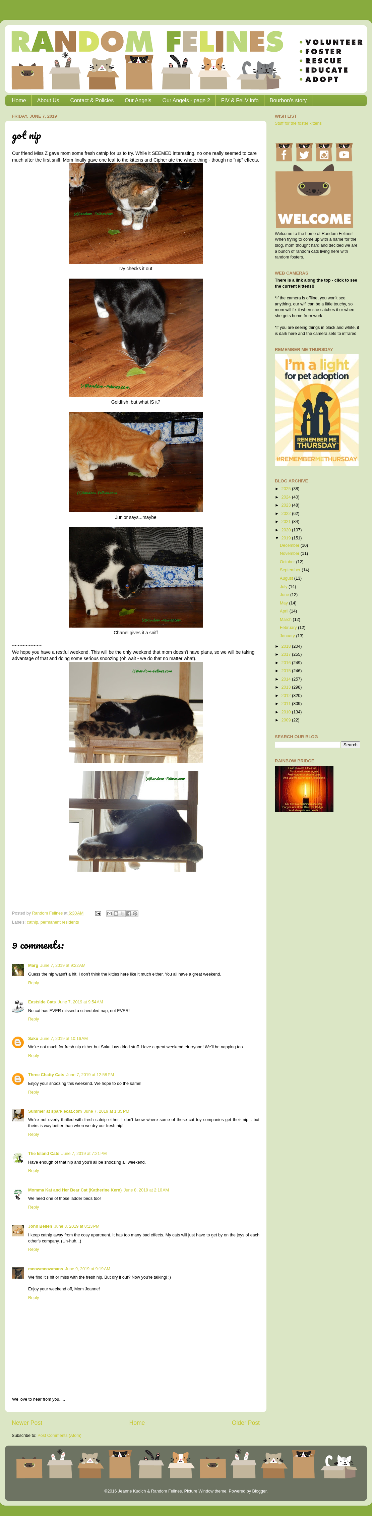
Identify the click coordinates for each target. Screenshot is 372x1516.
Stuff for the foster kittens (298, 123)
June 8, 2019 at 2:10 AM (146, 1190)
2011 (286, 703)
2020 (286, 530)
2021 (286, 521)
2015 (286, 670)
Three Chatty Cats (46, 1074)
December (290, 545)
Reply (33, 983)
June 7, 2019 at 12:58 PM (90, 1074)
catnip (32, 922)
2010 (286, 712)
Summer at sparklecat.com (55, 1111)
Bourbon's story (288, 100)
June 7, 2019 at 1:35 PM (106, 1111)
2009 (286, 720)
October (288, 562)
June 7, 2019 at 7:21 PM (84, 1153)
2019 (286, 538)
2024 (286, 497)
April (285, 611)
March (286, 619)
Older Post (246, 1422)
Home (19, 100)
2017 (286, 654)
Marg (33, 965)
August (287, 578)
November (290, 553)
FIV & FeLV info (240, 100)
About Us (48, 100)
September (291, 570)
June (285, 594)
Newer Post (27, 1422)
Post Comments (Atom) (59, 1435)
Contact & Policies (92, 100)
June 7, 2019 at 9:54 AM (80, 1002)
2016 (286, 662)
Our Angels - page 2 (186, 100)
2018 (286, 646)
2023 (286, 505)
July (284, 586)
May (284, 603)
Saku (33, 1038)
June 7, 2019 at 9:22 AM (62, 965)
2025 (286, 488)
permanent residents (60, 922)
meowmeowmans (45, 1269)
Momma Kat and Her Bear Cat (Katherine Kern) (75, 1190)
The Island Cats (43, 1153)
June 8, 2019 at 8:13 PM (76, 1226)
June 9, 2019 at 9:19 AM (87, 1269)
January (288, 636)
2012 (286, 695)
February (289, 627)
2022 (286, 513)
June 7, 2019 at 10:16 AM (64, 1038)
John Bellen (40, 1226)
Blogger (259, 1491)
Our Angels (138, 100)
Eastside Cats (42, 1002)
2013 (286, 687)
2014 (286, 679)
